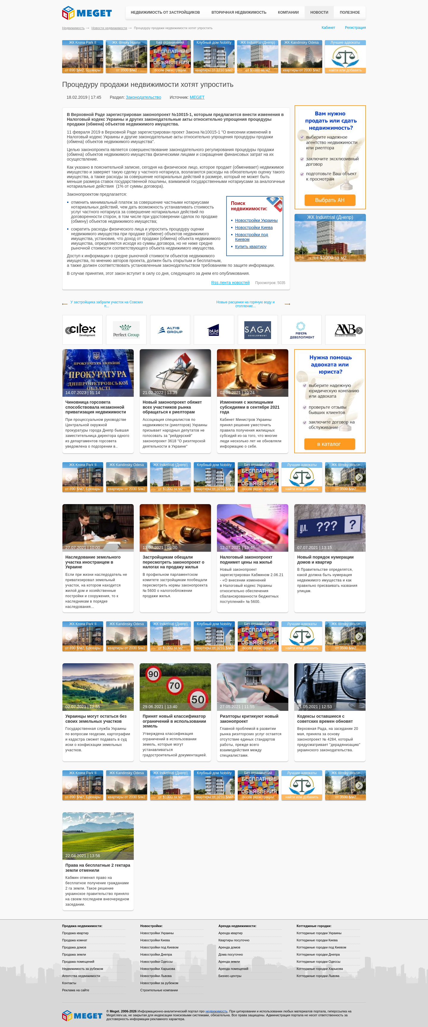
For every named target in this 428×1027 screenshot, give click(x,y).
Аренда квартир (230, 933)
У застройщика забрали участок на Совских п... (106, 304)
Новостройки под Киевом (159, 947)
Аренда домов (229, 947)
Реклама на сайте (75, 990)
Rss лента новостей (230, 282)
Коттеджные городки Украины (319, 933)
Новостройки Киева (254, 227)
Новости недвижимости (109, 28)
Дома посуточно (230, 954)
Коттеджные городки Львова (318, 976)
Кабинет (328, 28)
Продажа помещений (78, 961)
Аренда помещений (233, 968)
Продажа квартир (75, 933)
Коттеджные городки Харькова (320, 968)
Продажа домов (74, 947)
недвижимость (216, 1011)
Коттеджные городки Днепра (318, 954)
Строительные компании (159, 990)
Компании (288, 12)
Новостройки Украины (256, 220)
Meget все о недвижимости (82, 1015)
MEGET (197, 97)
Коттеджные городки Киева (317, 940)
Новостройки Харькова (157, 968)
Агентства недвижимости (81, 976)
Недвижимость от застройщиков (165, 12)
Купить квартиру (251, 246)
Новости (319, 12)
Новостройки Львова (155, 976)
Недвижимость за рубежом (82, 968)
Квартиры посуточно (233, 940)
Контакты (69, 983)
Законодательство (143, 97)
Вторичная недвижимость (239, 12)
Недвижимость (73, 28)
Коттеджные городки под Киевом (321, 947)
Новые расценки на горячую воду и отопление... (245, 304)
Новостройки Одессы (156, 961)
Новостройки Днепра (156, 954)
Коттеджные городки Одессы (318, 961)
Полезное (350, 12)
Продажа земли (74, 954)
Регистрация (355, 28)
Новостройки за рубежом (159, 983)
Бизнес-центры (229, 976)
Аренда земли (229, 961)
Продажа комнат (74, 940)
